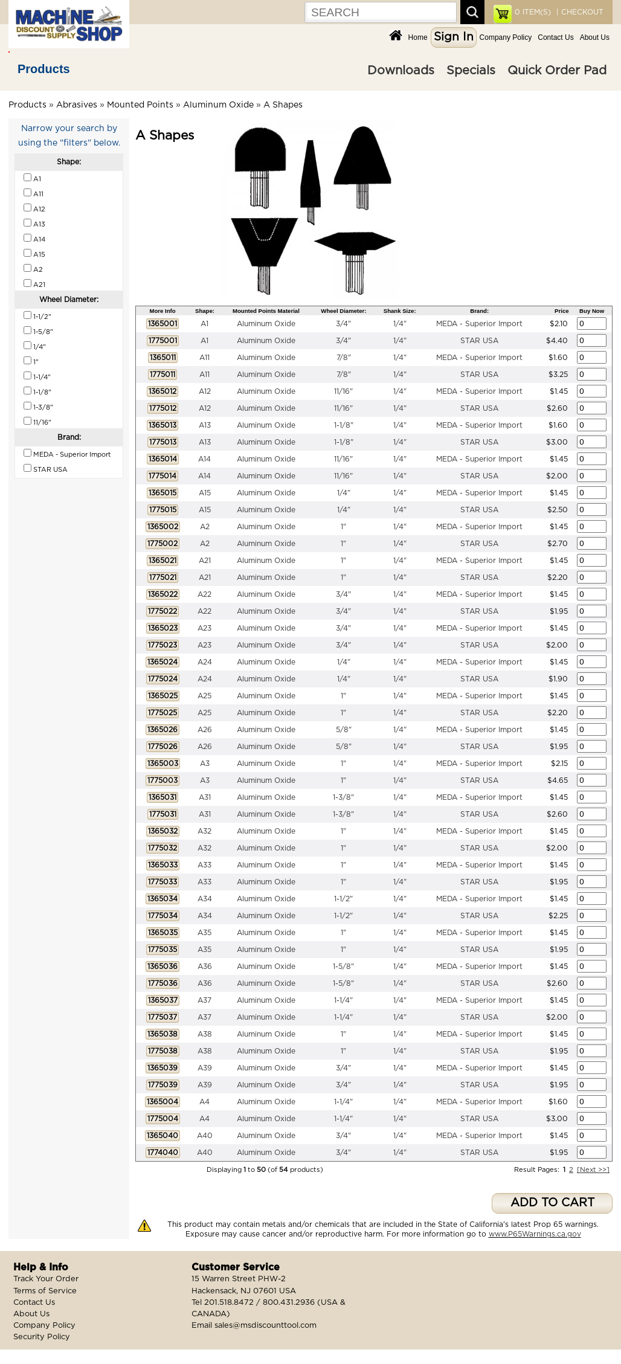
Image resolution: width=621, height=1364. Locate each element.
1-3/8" (343, 797)
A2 (205, 526)
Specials (470, 71)
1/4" (400, 323)
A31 (205, 797)
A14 (204, 459)
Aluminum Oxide (218, 105)
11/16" (343, 391)
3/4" (343, 323)
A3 (205, 763)
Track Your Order (46, 1279)
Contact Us (555, 37)
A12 (205, 391)
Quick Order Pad (557, 71)
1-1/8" (343, 425)
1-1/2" (343, 898)
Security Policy (41, 1337)
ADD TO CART (552, 1203)
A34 (205, 898)
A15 (205, 493)
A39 (205, 1068)
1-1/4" (343, 1000)
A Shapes (283, 105)
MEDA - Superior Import (479, 323)
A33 (204, 865)
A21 (205, 560)
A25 (204, 696)
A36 (205, 966)
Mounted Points (140, 105)
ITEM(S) (533, 12)
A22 (204, 594)
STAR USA (479, 340)
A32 (204, 831)
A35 (204, 932)
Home (418, 37)
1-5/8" (343, 966)
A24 (205, 662)
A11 (204, 357)
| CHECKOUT (578, 12)
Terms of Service (45, 1291)
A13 (205, 425)
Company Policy (506, 37)
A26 (205, 729)
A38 (205, 1034)
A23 (204, 628)
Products (44, 69)
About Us (595, 37)
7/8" (343, 357)
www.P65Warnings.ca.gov (535, 1234)
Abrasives (76, 105)
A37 (204, 1000)
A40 (205, 1135)
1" (343, 526)
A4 (204, 1101)
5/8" (344, 729)
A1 (204, 323)
